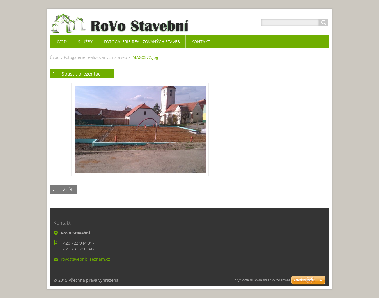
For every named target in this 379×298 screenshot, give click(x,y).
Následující (109, 73)
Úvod (55, 57)
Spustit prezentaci (82, 74)
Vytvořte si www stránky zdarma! (262, 280)
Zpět (68, 189)
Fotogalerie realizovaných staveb (95, 57)
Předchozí (54, 73)
